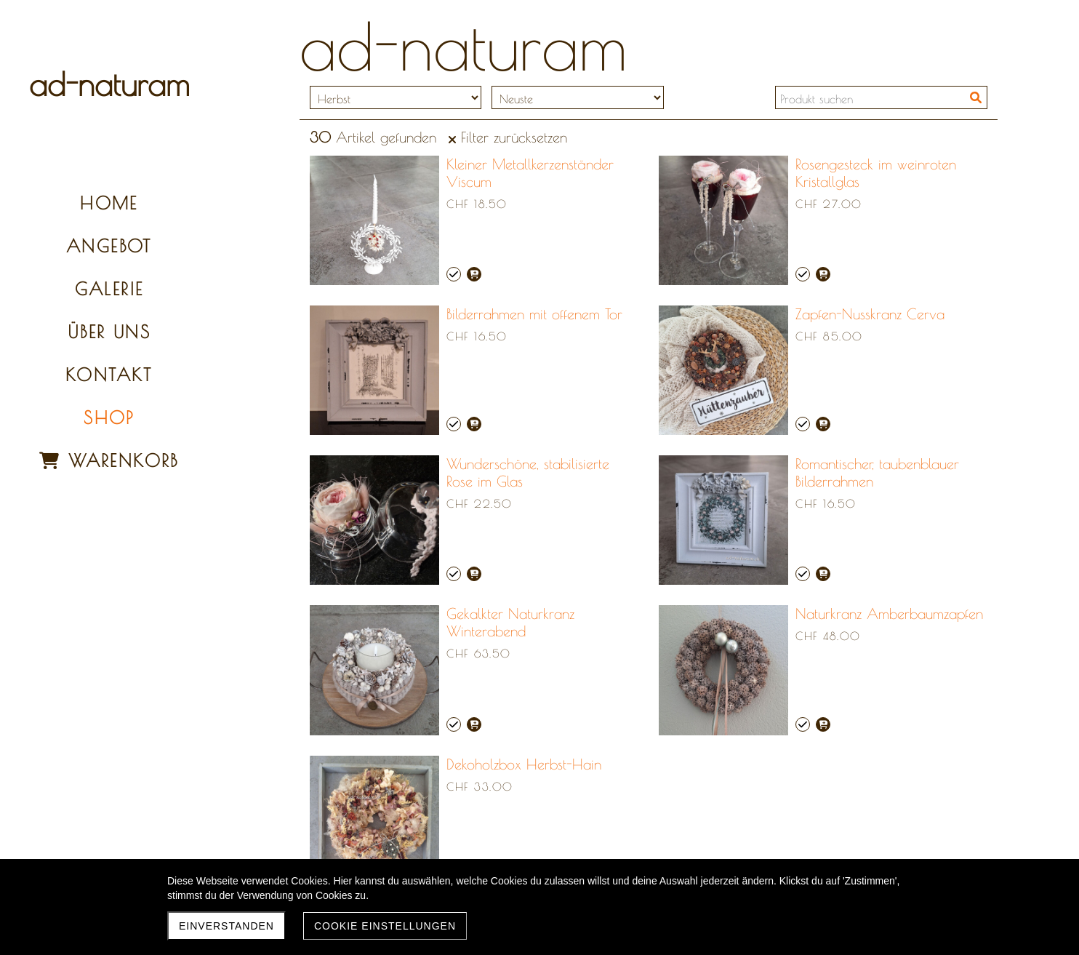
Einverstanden (226, 926)
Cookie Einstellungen (385, 926)
